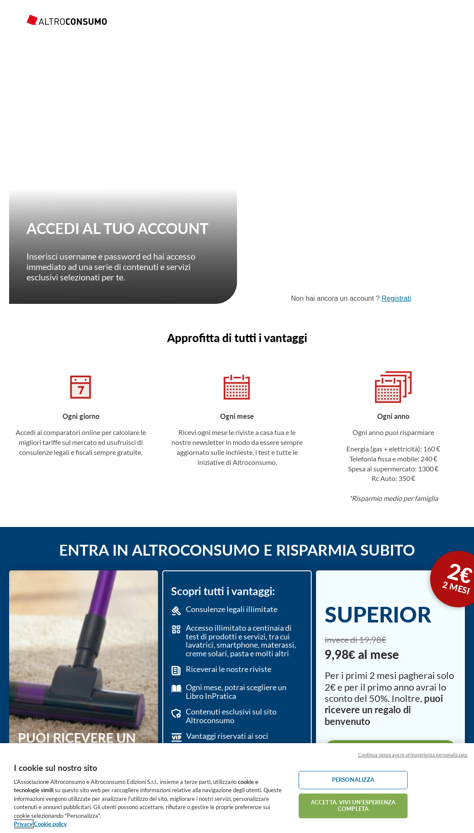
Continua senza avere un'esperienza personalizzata (412, 754)
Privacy (23, 823)
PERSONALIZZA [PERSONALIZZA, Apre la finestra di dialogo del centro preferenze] (353, 779)
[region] (237, 788)
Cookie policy (50, 823)
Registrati (396, 298)
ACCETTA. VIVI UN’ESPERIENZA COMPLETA (353, 806)
